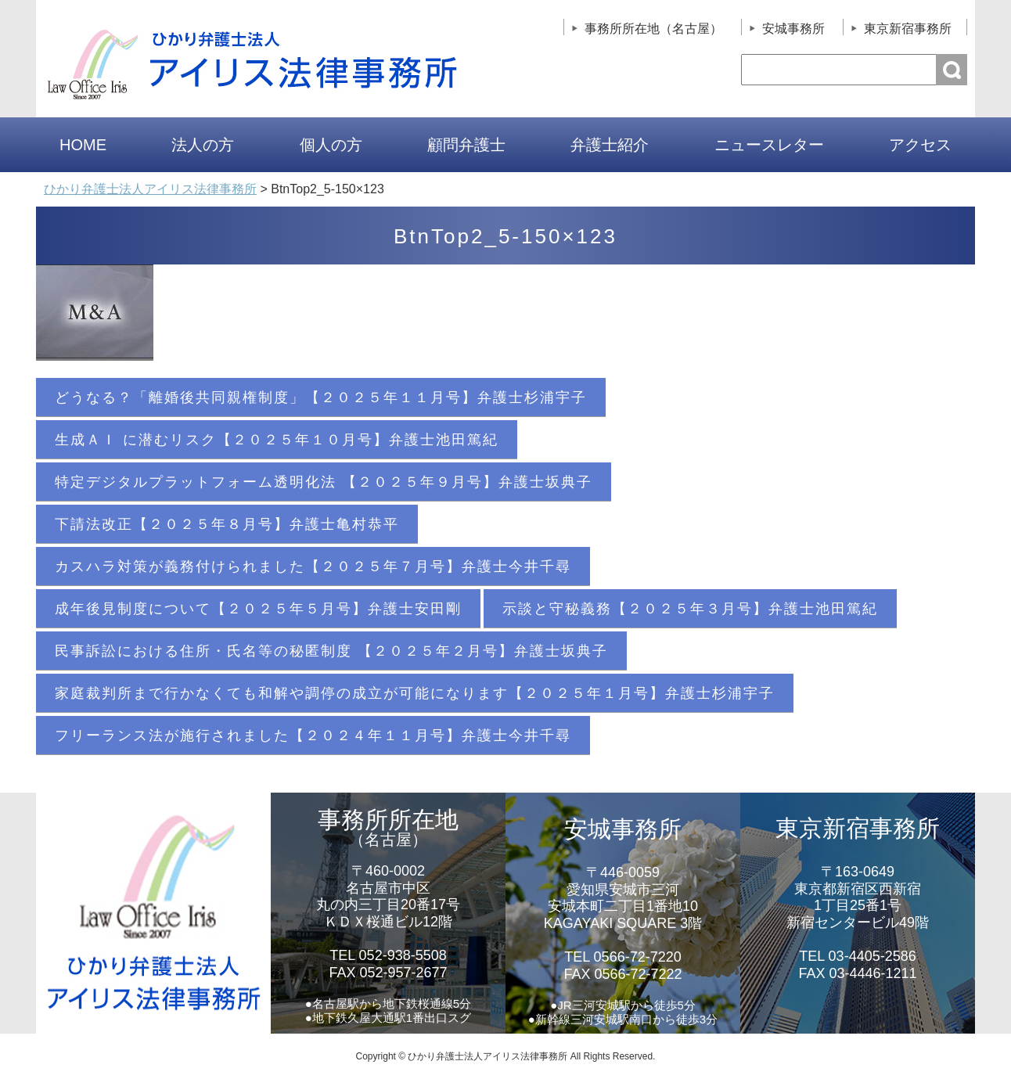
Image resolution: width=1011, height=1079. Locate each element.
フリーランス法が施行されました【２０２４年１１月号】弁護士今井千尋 (313, 735)
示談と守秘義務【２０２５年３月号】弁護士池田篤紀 (690, 609)
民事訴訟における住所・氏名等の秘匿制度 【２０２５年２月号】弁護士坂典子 (331, 651)
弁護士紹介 (609, 144)
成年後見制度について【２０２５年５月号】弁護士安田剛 (258, 609)
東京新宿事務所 (908, 28)
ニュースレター (769, 144)
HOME (82, 144)
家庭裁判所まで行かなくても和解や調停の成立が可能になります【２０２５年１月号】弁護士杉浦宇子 (415, 693)
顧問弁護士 (466, 144)
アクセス (920, 144)
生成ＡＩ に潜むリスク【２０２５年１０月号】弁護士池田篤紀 (276, 440)
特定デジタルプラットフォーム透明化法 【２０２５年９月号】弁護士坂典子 (323, 482)
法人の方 (202, 144)
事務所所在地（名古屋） (653, 28)
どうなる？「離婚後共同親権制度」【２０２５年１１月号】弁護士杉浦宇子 (321, 397)
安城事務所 (793, 28)
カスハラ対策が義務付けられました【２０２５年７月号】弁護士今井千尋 (313, 566)
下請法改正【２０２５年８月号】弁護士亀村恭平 (227, 524)
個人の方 (331, 144)
